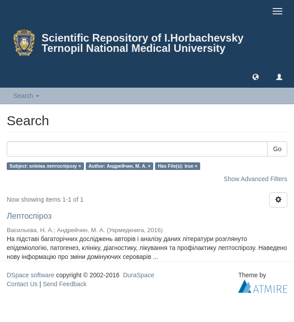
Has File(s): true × (177, 166)
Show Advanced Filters (255, 178)
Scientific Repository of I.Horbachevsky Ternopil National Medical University (143, 43)
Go (277, 149)
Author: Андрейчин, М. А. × (119, 166)
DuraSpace (138, 275)
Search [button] (26, 95)
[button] (256, 76)
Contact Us (22, 284)
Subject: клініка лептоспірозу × (45, 166)
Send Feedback (65, 284)
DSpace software (31, 275)
